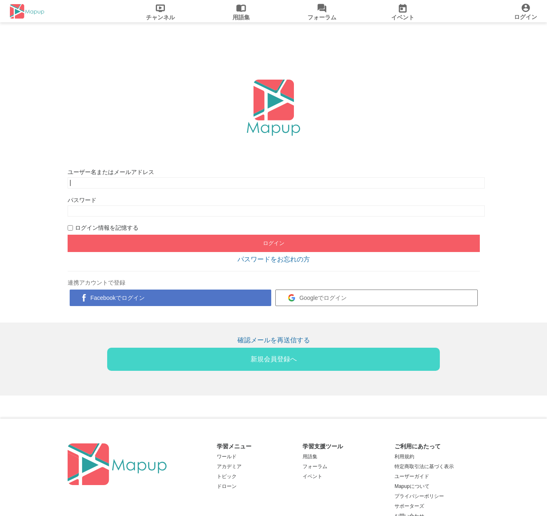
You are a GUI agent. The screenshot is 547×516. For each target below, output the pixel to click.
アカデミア (229, 466)
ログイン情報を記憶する (107, 228)
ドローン (227, 486)
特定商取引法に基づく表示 (424, 466)
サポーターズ (409, 506)
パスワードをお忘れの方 (273, 259)
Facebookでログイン (117, 298)
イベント (312, 476)
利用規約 (404, 456)
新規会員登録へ (274, 359)
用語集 (310, 456)
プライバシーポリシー (419, 496)
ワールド (227, 456)
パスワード (82, 200)
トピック (227, 476)
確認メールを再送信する (273, 340)
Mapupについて (412, 486)
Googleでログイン (323, 298)
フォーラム (315, 466)
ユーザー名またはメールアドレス (111, 172)
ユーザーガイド (411, 476)
